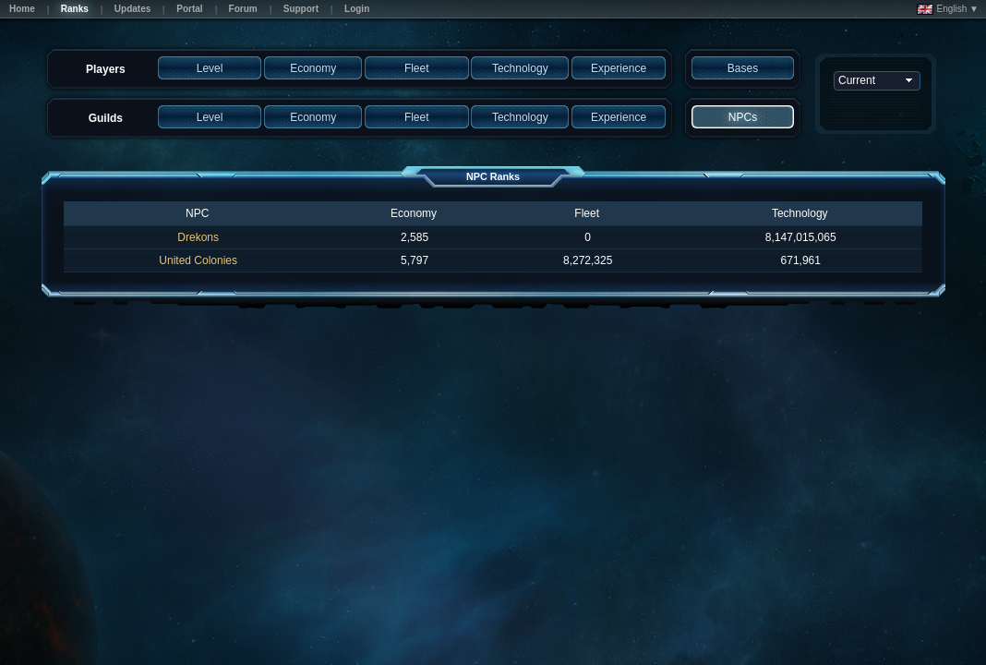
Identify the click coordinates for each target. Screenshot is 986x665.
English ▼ (948, 9)
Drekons (198, 237)
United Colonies (198, 260)
